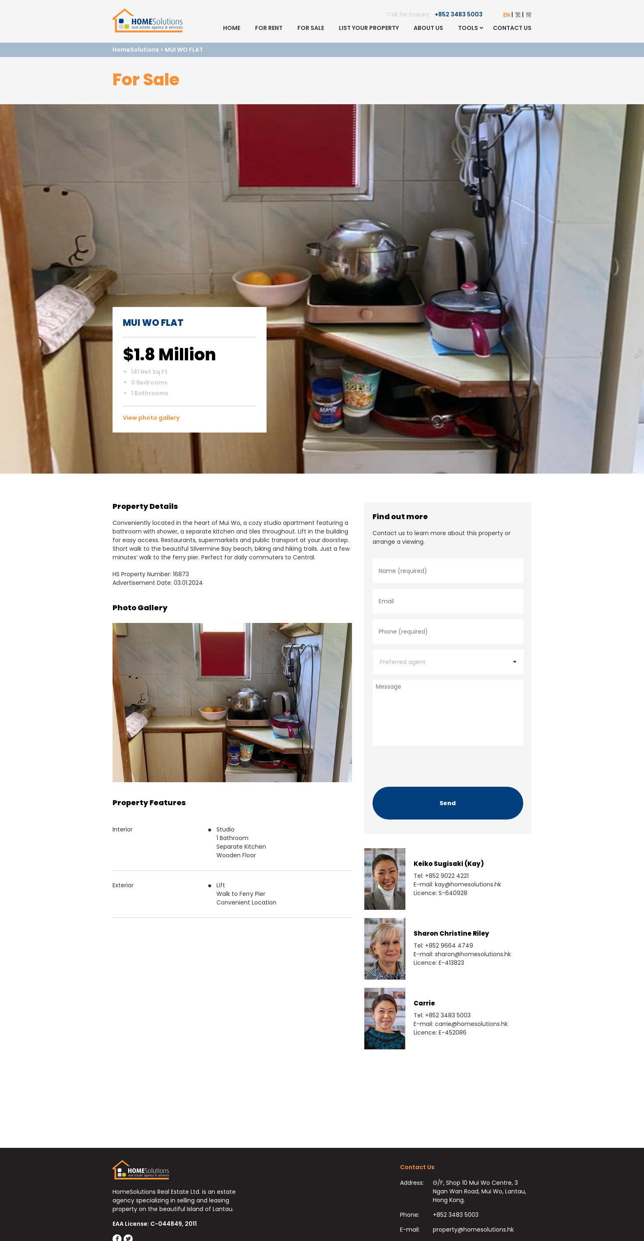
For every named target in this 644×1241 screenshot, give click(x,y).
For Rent (269, 28)
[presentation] (435, 764)
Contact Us (512, 28)
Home (231, 28)
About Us (428, 28)
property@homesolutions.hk (473, 1229)
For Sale (310, 28)
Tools (468, 28)
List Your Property (369, 28)
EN (506, 15)
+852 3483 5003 (459, 14)
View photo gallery (151, 418)
